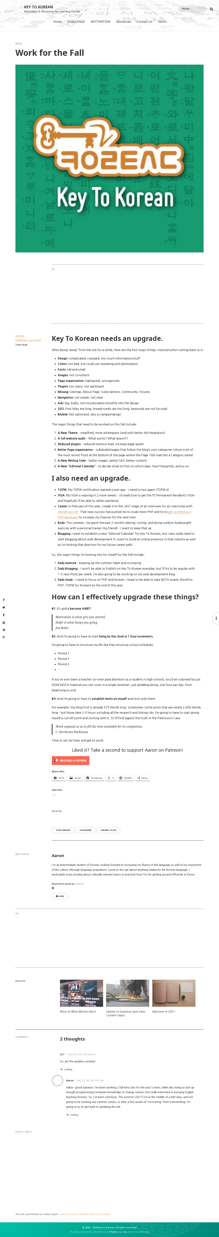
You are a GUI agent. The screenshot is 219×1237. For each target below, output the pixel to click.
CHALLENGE (76, 22)
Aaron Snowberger (138, 1231)
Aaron (19, 336)
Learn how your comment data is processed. (84, 1214)
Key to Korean (38, 6)
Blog (18, 43)
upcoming (64, 830)
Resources (123, 22)
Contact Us (144, 22)
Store (162, 22)
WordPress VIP (68, 511)
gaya (121, 1231)
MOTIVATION (100, 22)
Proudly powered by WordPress (88, 1231)
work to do (109, 830)
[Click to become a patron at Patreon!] (128, 760)
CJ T (62, 1054)
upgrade (86, 830)
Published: (28, 340)
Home (57, 22)
